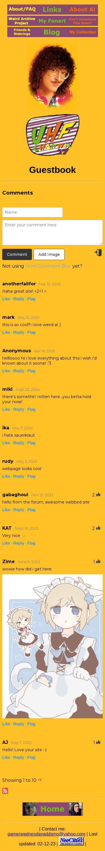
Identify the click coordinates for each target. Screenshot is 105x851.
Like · (7, 299)
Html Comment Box (47, 266)
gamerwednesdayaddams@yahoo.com (46, 834)
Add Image (49, 254)
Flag (31, 299)
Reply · (19, 299)
